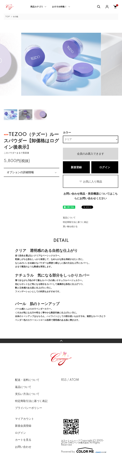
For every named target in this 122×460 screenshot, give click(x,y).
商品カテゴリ (36, 7)
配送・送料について (27, 380)
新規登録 (76, 167)
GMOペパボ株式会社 (78, 443)
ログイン (104, 167)
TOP (7, 17)
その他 (15, 17)
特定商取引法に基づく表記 (75, 222)
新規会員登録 (23, 425)
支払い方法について (27, 394)
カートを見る (23, 439)
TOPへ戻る (61, 341)
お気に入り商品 (90, 181)
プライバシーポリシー (28, 408)
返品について (69, 217)
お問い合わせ (23, 447)
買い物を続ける (70, 226)
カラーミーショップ (70, 440)
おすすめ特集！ (59, 7)
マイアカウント (24, 418)
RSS (64, 380)
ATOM (74, 380)
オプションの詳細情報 (20, 172)
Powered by (84, 450)
